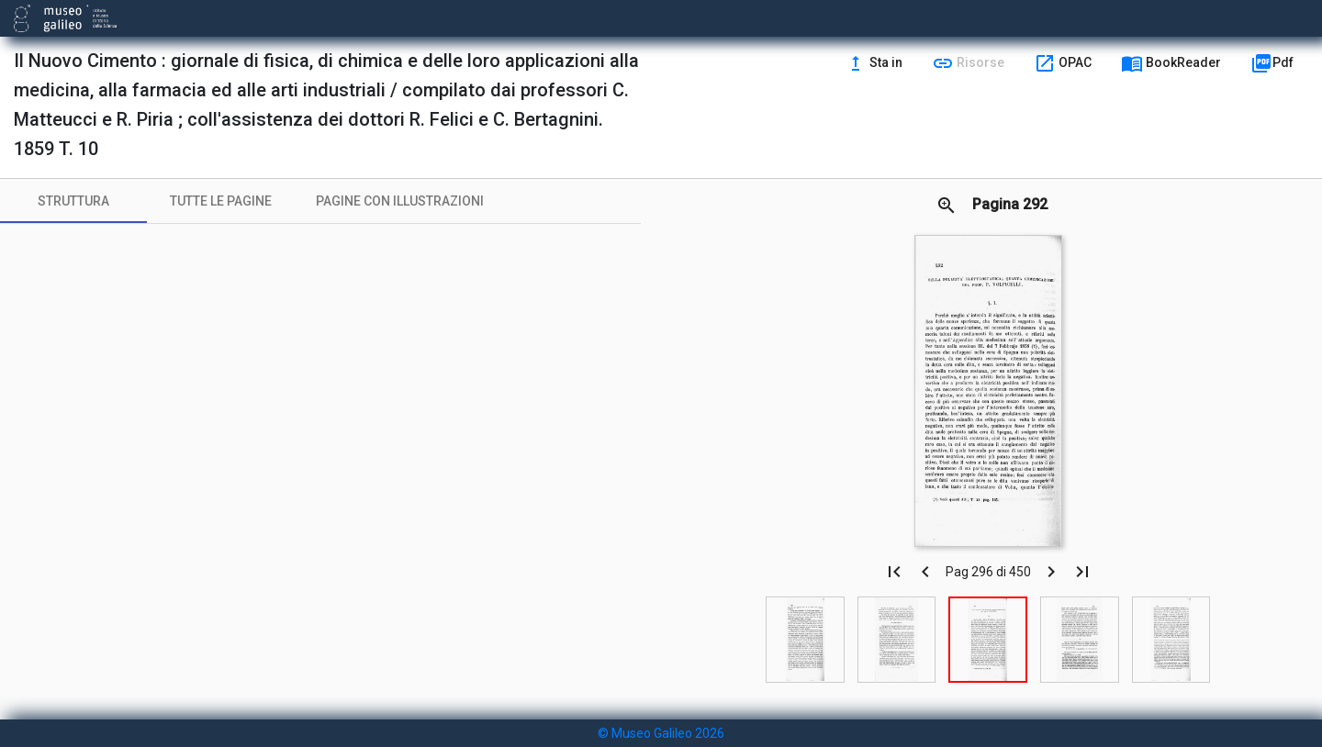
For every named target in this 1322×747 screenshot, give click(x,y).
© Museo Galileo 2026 (661, 733)
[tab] (73, 201)
